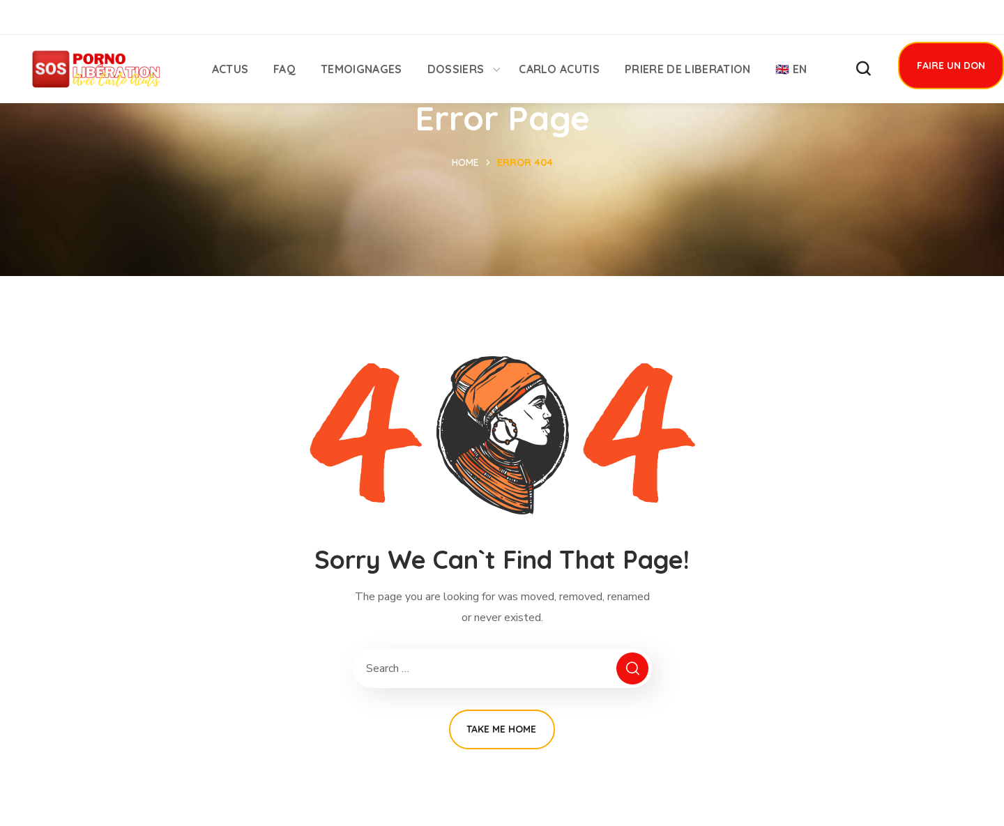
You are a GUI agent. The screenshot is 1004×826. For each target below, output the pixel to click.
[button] (863, 69)
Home (465, 162)
